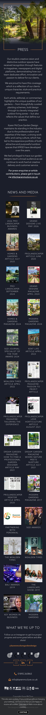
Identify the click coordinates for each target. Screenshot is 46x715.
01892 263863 (23, 673)
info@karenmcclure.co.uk (25, 177)
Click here (22, 704)
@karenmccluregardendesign (23, 645)
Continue (23, 712)
